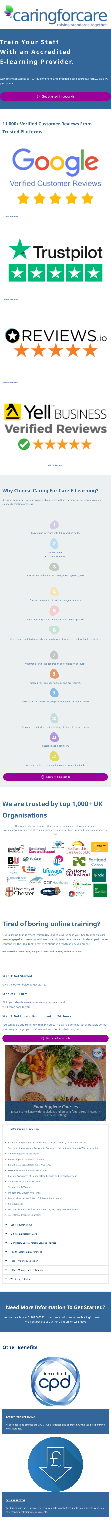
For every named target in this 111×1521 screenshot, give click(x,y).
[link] (55, 140)
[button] (55, 1128)
